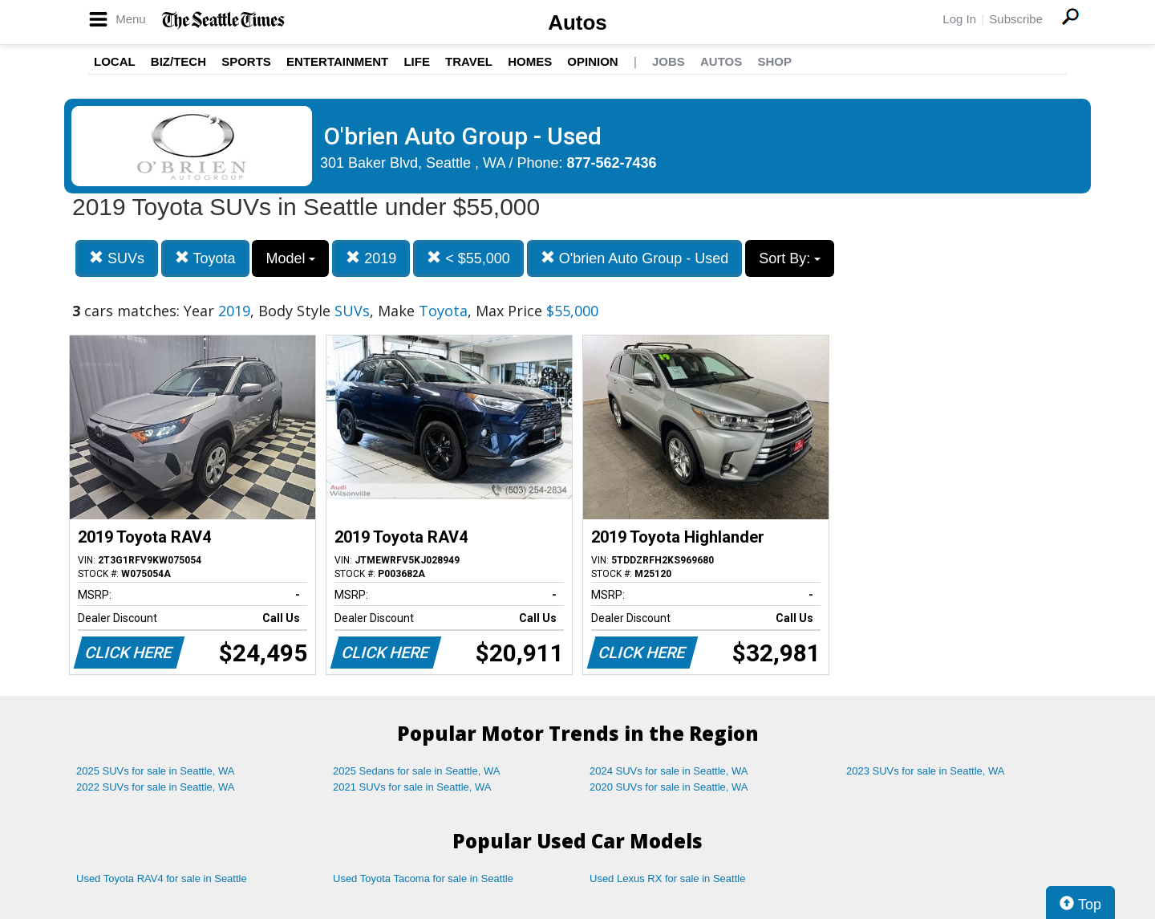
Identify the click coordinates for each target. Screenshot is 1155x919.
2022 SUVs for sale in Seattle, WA (155, 787)
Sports (246, 61)
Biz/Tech (178, 61)
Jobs (668, 61)
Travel (468, 61)
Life (416, 61)
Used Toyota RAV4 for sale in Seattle (161, 878)
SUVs (116, 258)
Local (115, 61)
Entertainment (337, 61)
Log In (959, 19)
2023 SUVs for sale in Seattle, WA (925, 771)
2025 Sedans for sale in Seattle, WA (416, 771)
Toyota (205, 258)
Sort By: (790, 258)
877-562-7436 (612, 163)
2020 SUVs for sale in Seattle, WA (669, 787)
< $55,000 (468, 258)
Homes (530, 61)
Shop (774, 61)
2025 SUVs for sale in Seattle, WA (155, 771)
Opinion (592, 61)
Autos (577, 22)
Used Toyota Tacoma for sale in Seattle (423, 878)
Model (290, 258)
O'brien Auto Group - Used (635, 258)
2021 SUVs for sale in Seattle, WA (412, 787)
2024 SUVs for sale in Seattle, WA (669, 771)
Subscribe (1016, 19)
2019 (371, 258)
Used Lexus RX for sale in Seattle (667, 878)
